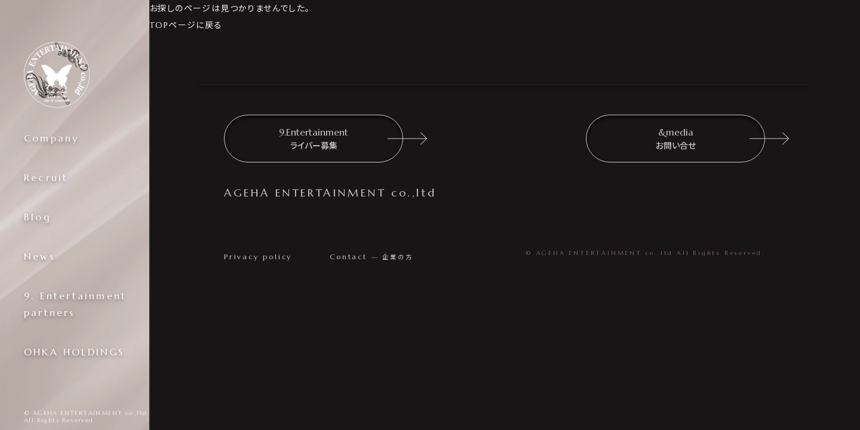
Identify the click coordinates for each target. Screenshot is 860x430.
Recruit (46, 177)
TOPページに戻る (186, 25)
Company (51, 138)
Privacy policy (258, 256)
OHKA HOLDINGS (74, 352)
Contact (371, 256)
